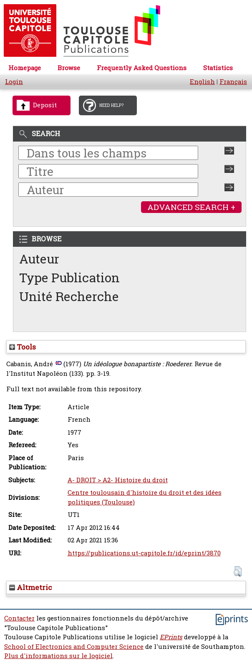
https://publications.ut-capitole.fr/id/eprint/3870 (144, 553)
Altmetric (30, 587)
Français (233, 81)
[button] (238, 571)
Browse (69, 67)
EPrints (171, 637)
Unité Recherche (69, 296)
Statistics (218, 67)
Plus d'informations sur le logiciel (58, 655)
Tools (22, 347)
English (202, 81)
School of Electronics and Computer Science (74, 646)
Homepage (24, 67)
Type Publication (69, 277)
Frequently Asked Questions (141, 67)
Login (14, 81)
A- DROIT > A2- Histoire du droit (118, 480)
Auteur (39, 258)
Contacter (19, 618)
